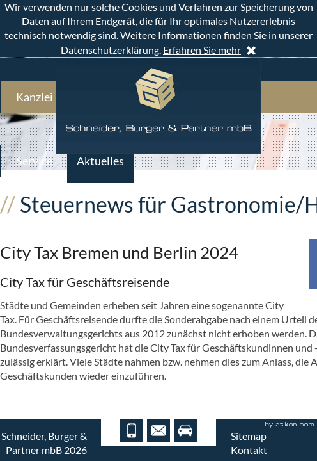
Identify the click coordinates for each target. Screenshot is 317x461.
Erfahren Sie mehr (202, 50)
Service (34, 161)
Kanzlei (34, 97)
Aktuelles (100, 161)
